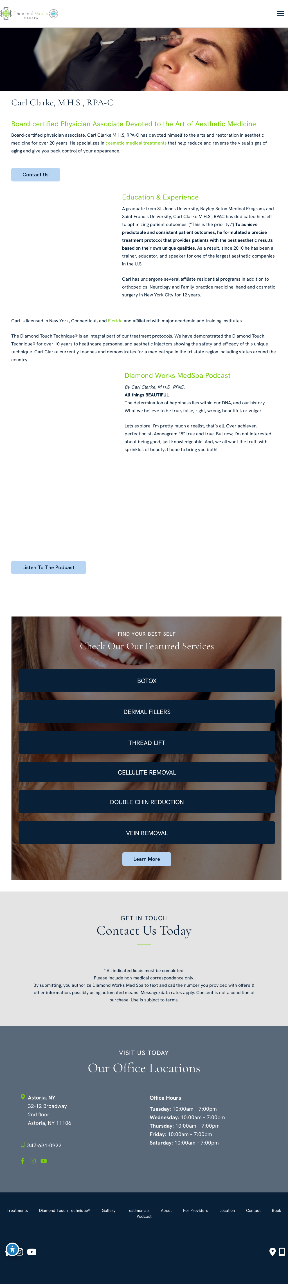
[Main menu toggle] (280, 13)
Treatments (17, 1210)
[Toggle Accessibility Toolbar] (12, 1249)
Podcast (144, 1216)
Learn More (147, 859)
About (166, 1210)
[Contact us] (272, 1252)
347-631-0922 (44, 1145)
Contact (253, 1210)
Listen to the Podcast (48, 567)
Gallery (109, 1210)
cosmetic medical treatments (136, 143)
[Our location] (282, 1252)
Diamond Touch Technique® (65, 1210)
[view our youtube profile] (44, 1161)
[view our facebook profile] (25, 1161)
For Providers (195, 1210)
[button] (35, 175)
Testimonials (138, 1210)
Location (227, 1210)
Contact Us (35, 174)
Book (276, 1210)
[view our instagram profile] (35, 1161)
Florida (115, 321)
